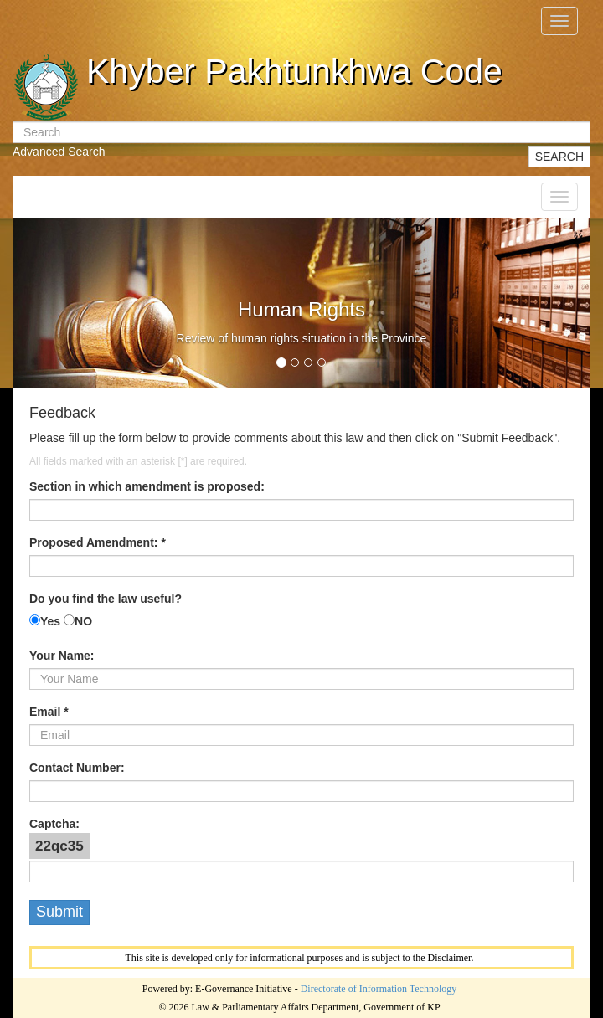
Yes (50, 621)
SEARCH (559, 156)
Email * (49, 711)
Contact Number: (77, 767)
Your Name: (62, 655)
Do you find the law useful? (105, 598)
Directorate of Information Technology (379, 989)
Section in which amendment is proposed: (147, 486)
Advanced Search (59, 151)
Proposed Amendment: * (97, 542)
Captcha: (54, 823)
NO (83, 621)
